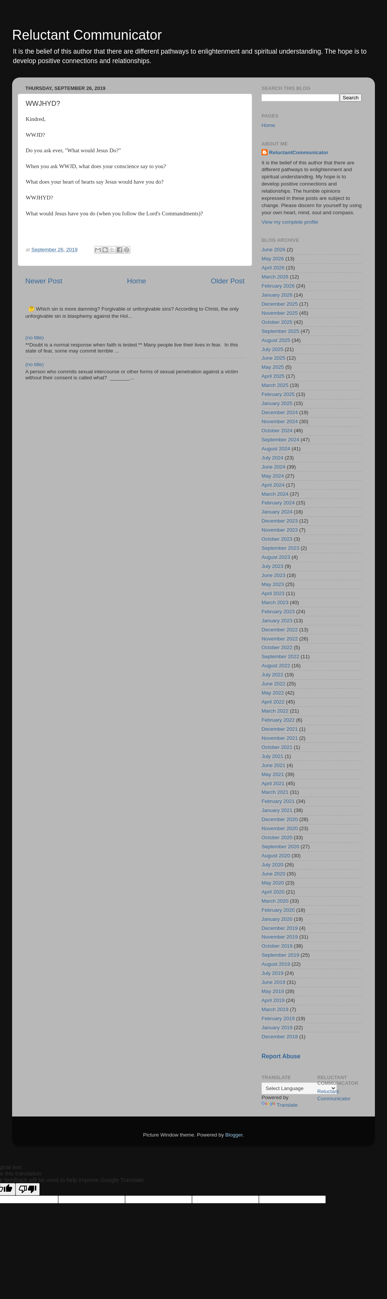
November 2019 (280, 937)
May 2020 (273, 883)
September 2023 (280, 548)
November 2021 (280, 738)
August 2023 (276, 557)
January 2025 (277, 403)
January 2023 (277, 620)
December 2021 (280, 729)
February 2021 (278, 801)
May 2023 (273, 584)
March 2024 (275, 494)
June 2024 (273, 467)
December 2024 (280, 412)
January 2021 (277, 810)
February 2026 (278, 286)
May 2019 (273, 991)
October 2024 (277, 430)
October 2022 (277, 647)
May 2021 (273, 774)
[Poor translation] (27, 1189)
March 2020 (275, 901)
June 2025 (273, 358)
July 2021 (272, 756)
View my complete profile (290, 222)
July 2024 (272, 458)
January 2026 (277, 295)
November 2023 (280, 530)
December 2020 (280, 819)
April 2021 (273, 783)
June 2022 (273, 684)
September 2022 (280, 656)
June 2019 (273, 982)
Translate (280, 1105)
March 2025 (275, 385)
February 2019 (278, 1018)
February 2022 (278, 720)
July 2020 (272, 865)
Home (136, 281)
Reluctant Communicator (87, 35)
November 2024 (280, 421)
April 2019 (273, 1000)
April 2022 (273, 702)
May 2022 (273, 693)
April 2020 (273, 892)
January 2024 (277, 512)
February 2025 (278, 394)
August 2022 (276, 665)
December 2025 (280, 304)
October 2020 (277, 837)
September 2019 (280, 955)
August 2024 (276, 449)
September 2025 (280, 331)
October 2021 (277, 747)
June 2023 (273, 575)
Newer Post (43, 281)
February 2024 (278, 503)
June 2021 (273, 765)
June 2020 (273, 874)
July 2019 (272, 973)
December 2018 (280, 1036)
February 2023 (278, 611)
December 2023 (280, 521)
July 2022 (272, 674)
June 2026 (273, 249)
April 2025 (273, 376)
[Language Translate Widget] (299, 1088)
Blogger (234, 1135)
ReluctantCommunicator (298, 152)
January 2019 (277, 1027)
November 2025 (280, 313)
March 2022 (275, 711)
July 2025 (272, 349)
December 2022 (280, 629)
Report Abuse (281, 1056)
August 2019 (276, 964)
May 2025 (273, 367)
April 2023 (273, 593)
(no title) (34, 337)
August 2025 (276, 340)
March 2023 (275, 602)
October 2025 (277, 322)
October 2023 (277, 539)
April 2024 (273, 485)
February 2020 (278, 910)
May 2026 (273, 258)
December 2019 (280, 928)
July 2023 (272, 566)
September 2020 (280, 846)
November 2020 (280, 828)
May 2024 (273, 476)
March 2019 (275, 1009)
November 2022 (280, 639)
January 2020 (277, 919)
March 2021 (275, 792)
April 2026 (273, 268)
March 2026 (275, 277)
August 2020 (276, 855)
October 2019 (277, 946)
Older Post (228, 281)
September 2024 (280, 439)
